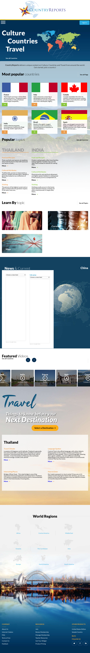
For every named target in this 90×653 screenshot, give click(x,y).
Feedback (5, 644)
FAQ (3, 635)
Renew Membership (42, 632)
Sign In (84, 23)
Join (37, 629)
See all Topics (83, 203)
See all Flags (84, 74)
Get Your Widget (41, 641)
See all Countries (11, 58)
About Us (5, 629)
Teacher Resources (42, 638)
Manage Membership (43, 635)
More (5, 166)
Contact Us (5, 641)
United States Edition (79, 629)
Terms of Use (6, 638)
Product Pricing (41, 644)
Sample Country (77, 632)
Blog (74, 636)
